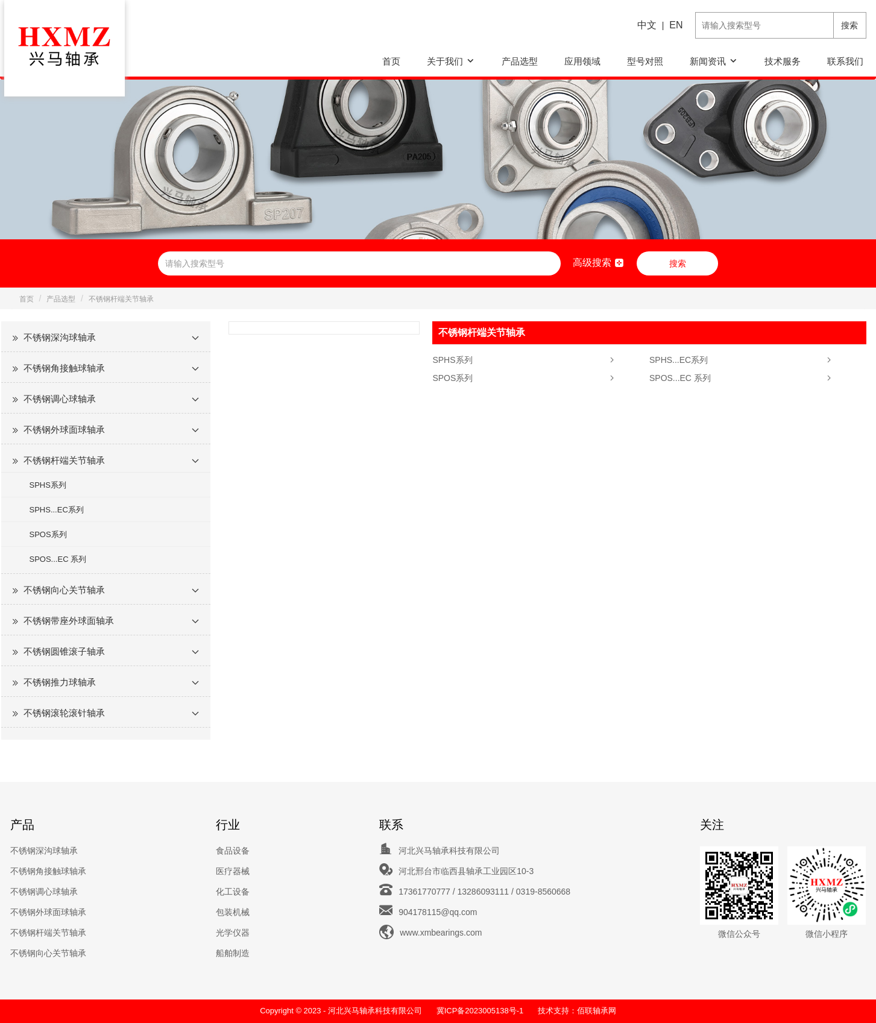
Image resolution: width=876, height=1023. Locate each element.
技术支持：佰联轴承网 (577, 1010)
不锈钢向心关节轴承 (64, 590)
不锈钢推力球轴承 (60, 682)
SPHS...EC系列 (57, 509)
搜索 (849, 25)
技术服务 (782, 61)
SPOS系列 (48, 534)
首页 (391, 61)
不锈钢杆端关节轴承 (121, 299)
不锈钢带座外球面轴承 (69, 620)
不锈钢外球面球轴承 (64, 429)
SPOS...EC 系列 (58, 559)
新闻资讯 (708, 61)
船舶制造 (233, 953)
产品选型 (520, 61)
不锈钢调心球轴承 (60, 399)
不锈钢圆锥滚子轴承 (64, 651)
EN (675, 25)
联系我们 (845, 61)
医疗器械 (233, 871)
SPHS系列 (48, 484)
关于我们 (445, 61)
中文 (647, 25)
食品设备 (233, 850)
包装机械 (233, 912)
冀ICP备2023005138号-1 (480, 1010)
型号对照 (645, 61)
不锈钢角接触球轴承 (64, 368)
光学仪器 (233, 932)
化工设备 (233, 891)
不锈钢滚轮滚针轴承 (64, 713)
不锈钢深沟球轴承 (60, 337)
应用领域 (582, 61)
